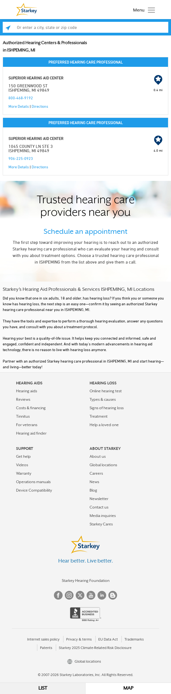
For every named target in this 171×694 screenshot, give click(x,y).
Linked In (101, 595)
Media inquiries (103, 515)
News (94, 482)
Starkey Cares (101, 524)
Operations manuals (33, 482)
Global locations (103, 465)
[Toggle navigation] (142, 9)
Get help (23, 456)
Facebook (58, 595)
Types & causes (103, 399)
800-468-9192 (20, 97)
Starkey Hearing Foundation (85, 580)
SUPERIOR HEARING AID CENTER (35, 78)
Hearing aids (26, 391)
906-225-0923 (20, 158)
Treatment (99, 416)
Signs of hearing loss (107, 408)
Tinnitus (23, 416)
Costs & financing (31, 408)
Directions (40, 106)
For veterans (26, 425)
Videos (22, 465)
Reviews (23, 399)
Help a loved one (104, 425)
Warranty (23, 473)
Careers (96, 473)
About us (98, 456)
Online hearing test (106, 391)
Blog (93, 490)
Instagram (69, 595)
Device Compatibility (34, 490)
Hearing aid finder (31, 433)
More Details (18, 106)
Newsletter (99, 498)
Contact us (99, 507)
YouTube (91, 595)
